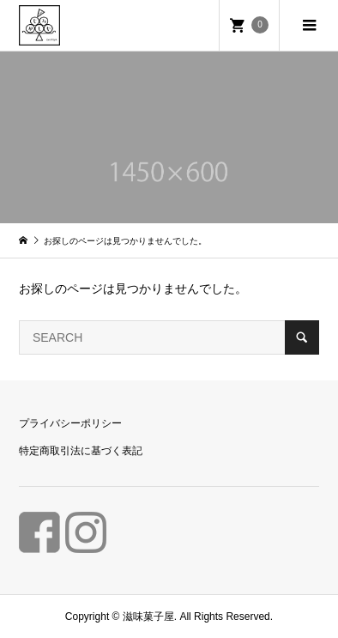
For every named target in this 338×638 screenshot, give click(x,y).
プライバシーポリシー (70, 423)
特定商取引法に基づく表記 (80, 451)
